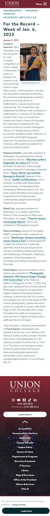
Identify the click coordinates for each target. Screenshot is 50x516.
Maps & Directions (25, 475)
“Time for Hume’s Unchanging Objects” (24, 220)
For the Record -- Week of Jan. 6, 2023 (19, 17)
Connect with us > (25, 415)
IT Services (25, 465)
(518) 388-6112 (31, 407)
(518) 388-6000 (25, 404)
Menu (41, 4)
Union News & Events (12, 10)
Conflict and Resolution (24, 179)
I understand (26, 511)
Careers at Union (25, 452)
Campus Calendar (25, 442)
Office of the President (25, 479)
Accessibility (25, 428)
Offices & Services (25, 484)
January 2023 (9, 14)
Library (25, 470)
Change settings (19, 505)
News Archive (32, 10)
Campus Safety (25, 447)
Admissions (25, 438)
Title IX (25, 489)
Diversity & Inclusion (25, 461)
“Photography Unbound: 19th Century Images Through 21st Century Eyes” (24, 276)
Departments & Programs (25, 456)
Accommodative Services (25, 433)
